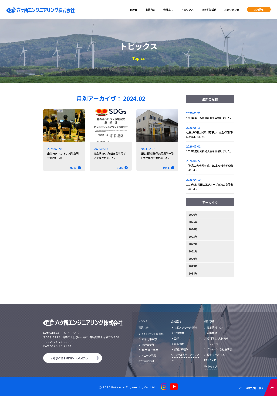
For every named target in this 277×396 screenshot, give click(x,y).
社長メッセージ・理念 (185, 327)
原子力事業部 (149, 339)
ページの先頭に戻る (258, 387)
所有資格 (179, 344)
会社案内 (168, 9)
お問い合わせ (231, 9)
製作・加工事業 (150, 350)
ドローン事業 (149, 355)
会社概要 (179, 333)
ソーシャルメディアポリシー (185, 356)
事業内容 (150, 9)
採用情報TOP (215, 327)
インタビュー (213, 344)
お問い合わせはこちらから (69, 358)
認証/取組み (181, 349)
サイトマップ (210, 366)
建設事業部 (148, 345)
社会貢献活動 (208, 9)
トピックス (187, 9)
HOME (133, 9)
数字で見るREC (216, 355)
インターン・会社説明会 (219, 349)
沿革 (176, 338)
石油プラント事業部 (153, 334)
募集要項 (212, 333)
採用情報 (259, 9)
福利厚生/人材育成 (217, 338)
